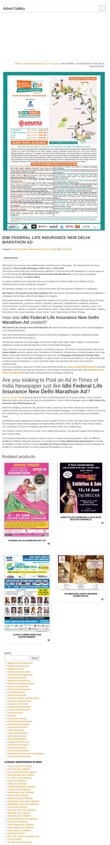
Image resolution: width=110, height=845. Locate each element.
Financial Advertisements (18, 710)
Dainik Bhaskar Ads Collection (21, 775)
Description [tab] (11, 258)
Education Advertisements (19, 701)
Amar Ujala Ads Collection (19, 830)
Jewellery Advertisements (18, 680)
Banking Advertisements (18, 666)
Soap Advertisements (17, 748)
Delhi (56, 63)
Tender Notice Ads (15, 730)
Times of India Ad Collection (20, 766)
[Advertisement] (55, 35)
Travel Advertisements (17, 733)
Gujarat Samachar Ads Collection (22, 819)
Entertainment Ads (15, 669)
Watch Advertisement (17, 736)
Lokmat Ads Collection (17, 807)
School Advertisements (17, 745)
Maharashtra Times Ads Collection (22, 804)
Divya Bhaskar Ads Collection (20, 824)
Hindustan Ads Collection (18, 813)
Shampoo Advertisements (19, 756)
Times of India (49, 249)
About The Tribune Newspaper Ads (23, 836)
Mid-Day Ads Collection (17, 795)
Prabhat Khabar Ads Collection (21, 786)
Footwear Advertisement (18, 742)
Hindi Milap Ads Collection (19, 816)
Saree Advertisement (16, 739)
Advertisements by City (36, 63)
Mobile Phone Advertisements (20, 683)
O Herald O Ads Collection (19, 789)
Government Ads (14, 713)
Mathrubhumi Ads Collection (20, 798)
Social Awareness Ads (17, 727)
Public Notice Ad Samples (19, 689)
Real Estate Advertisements (19, 721)
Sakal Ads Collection (16, 781)
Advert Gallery (14, 8)
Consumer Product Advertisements (23, 698)
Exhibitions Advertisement (30, 249)
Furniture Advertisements (18, 672)
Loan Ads (11, 715)
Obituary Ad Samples (17, 718)
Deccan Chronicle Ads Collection (22, 772)
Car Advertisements (16, 692)
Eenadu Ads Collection (17, 821)
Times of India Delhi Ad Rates (82, 367)
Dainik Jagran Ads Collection (20, 827)
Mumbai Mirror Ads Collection (20, 792)
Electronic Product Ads (17, 704)
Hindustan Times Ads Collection (21, 810)
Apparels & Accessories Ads (20, 663)
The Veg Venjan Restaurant (19, 842)
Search (7, 653)
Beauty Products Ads (16, 695)
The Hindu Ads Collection (18, 769)
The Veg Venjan (14, 839)
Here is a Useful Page (12, 397)
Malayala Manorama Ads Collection (23, 801)
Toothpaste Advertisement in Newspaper (25, 753)
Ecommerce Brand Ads (17, 686)
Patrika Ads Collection (17, 784)
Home (18, 63)
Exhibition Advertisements (19, 707)
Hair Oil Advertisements (18, 750)
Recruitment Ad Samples (18, 724)
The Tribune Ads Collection (19, 778)
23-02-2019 (66, 249)
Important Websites (16, 833)
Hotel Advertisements (17, 677)
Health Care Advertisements (20, 675)
